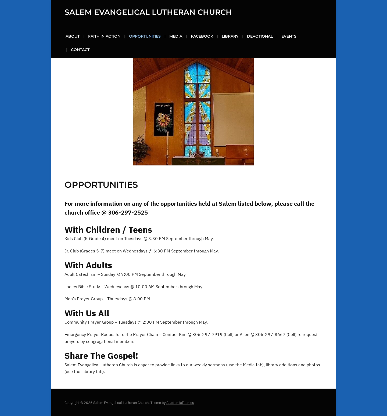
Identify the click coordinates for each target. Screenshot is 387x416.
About (73, 35)
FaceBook (202, 35)
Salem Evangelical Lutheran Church (148, 11)
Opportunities (145, 35)
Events (288, 35)
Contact (80, 49)
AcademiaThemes (180, 402)
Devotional (260, 35)
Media (175, 35)
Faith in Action (104, 35)
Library (230, 35)
